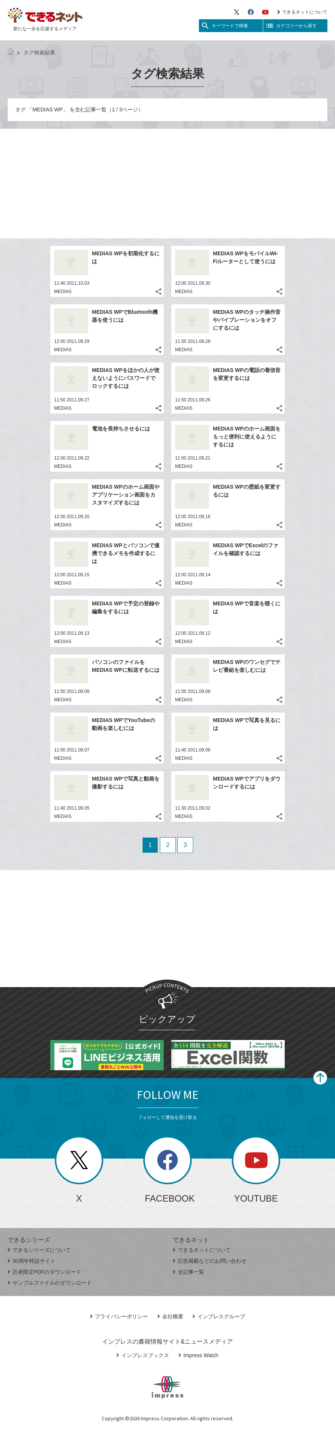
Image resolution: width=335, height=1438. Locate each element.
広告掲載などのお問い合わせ (210, 1261)
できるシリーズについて (39, 1250)
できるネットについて (302, 12)
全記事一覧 (188, 1272)
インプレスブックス (142, 1355)
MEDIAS (62, 291)
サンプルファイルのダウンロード (50, 1283)
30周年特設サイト (32, 1261)
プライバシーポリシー (119, 1316)
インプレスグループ (218, 1316)
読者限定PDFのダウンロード (44, 1272)
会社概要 (170, 1316)
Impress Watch (198, 1355)
